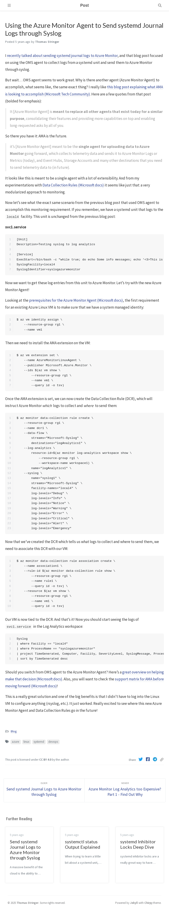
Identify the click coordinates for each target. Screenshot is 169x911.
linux (26, 742)
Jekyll (134, 903)
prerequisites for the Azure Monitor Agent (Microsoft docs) (76, 300)
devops (53, 742)
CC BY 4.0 (45, 760)
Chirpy (148, 903)
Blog (14, 731)
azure (15, 742)
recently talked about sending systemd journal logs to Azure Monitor (62, 55)
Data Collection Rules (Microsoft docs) (73, 185)
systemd (39, 742)
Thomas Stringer (28, 903)
